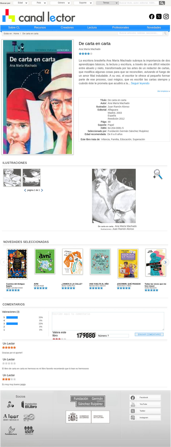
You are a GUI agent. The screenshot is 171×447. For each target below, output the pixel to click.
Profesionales (120, 27)
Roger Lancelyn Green (14, 288)
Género (61, 3)
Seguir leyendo (140, 83)
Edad (20, 3)
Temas (106, 3)
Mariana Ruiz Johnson (97, 286)
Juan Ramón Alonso (118, 106)
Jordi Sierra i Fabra (124, 286)
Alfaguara (113, 109)
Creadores (67, 27)
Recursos (40, 27)
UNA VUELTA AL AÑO (99, 284)
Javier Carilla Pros (68, 286)
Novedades (154, 27)
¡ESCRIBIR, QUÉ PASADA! (129, 284)
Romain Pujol (39, 286)
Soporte (83, 3)
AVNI (36, 284)
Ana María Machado (89, 49)
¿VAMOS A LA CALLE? (72, 284)
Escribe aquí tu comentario (108, 321)
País (39, 3)
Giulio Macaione (151, 288)
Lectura (92, 27)
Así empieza (163, 91)
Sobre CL (14, 27)
